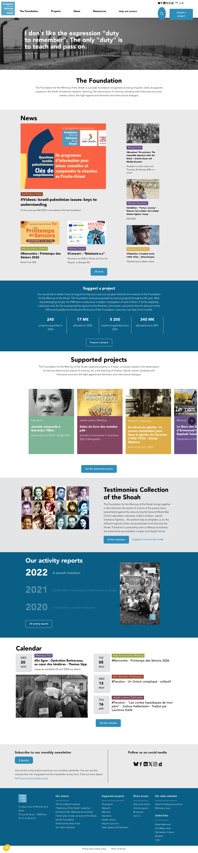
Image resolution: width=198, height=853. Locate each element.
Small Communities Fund (68, 823)
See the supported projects (99, 469)
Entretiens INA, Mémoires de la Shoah (74, 812)
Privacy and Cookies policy (33, 778)
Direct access (140, 796)
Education (107, 816)
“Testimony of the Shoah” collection (73, 808)
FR (176, 2)
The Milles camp (163, 828)
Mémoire (106, 812)
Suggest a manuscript (147, 539)
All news (99, 271)
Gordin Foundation (65, 819)
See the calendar (108, 723)
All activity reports (39, 624)
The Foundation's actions (68, 804)
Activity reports (140, 808)
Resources (138, 812)
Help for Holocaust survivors (168, 804)
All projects (107, 804)
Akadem (159, 836)
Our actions (62, 796)
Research (106, 808)
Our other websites (166, 796)
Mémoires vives (162, 808)
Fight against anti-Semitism (115, 827)
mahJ (157, 840)
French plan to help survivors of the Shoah (76, 816)
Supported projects (113, 796)
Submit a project (182, 11)
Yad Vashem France (164, 832)
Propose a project (99, 342)
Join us (136, 816)
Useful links (161, 816)
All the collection (116, 539)
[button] (192, 421)
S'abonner (24, 760)
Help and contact (128, 11)
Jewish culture (109, 819)
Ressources (99, 11)
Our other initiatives (65, 827)
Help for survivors (110, 823)
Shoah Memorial (163, 824)
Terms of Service (118, 848)
